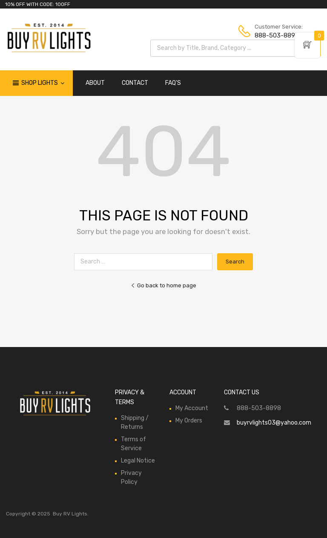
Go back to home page (163, 285)
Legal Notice (138, 460)
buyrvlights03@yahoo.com (274, 422)
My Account (191, 408)
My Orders (188, 420)
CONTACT (135, 83)
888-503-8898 (275, 35)
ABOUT (95, 83)
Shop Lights (42, 83)
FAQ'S (173, 83)
